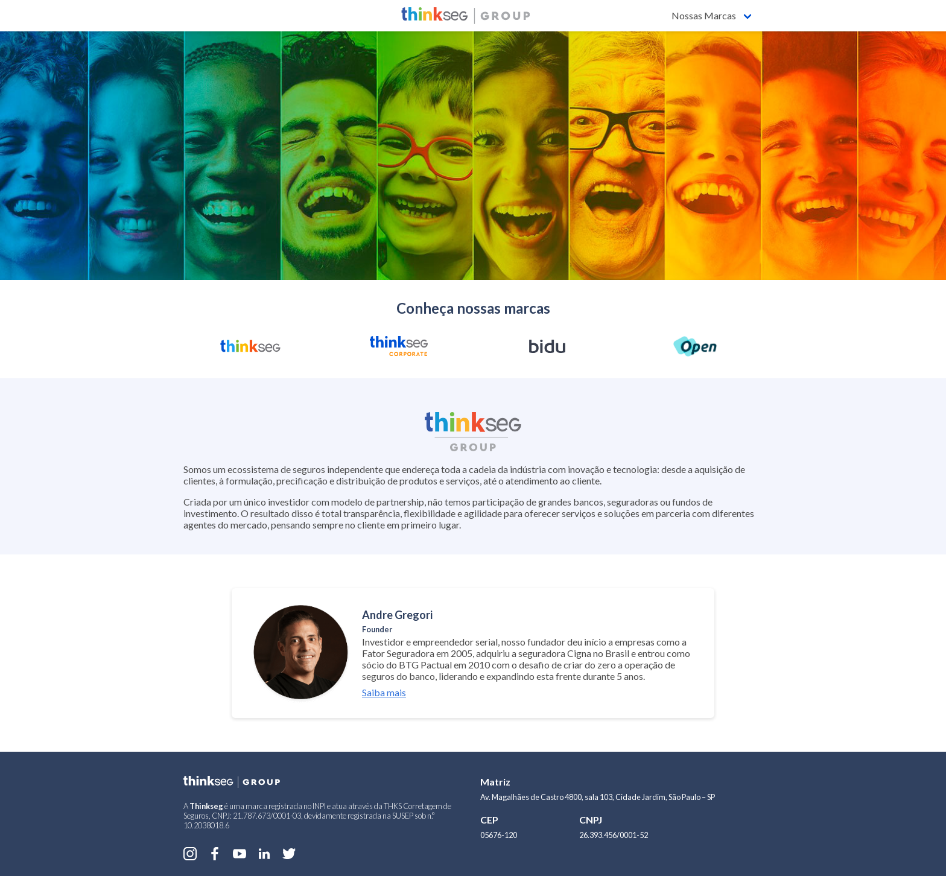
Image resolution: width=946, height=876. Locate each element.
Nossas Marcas (703, 15)
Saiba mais (384, 692)
